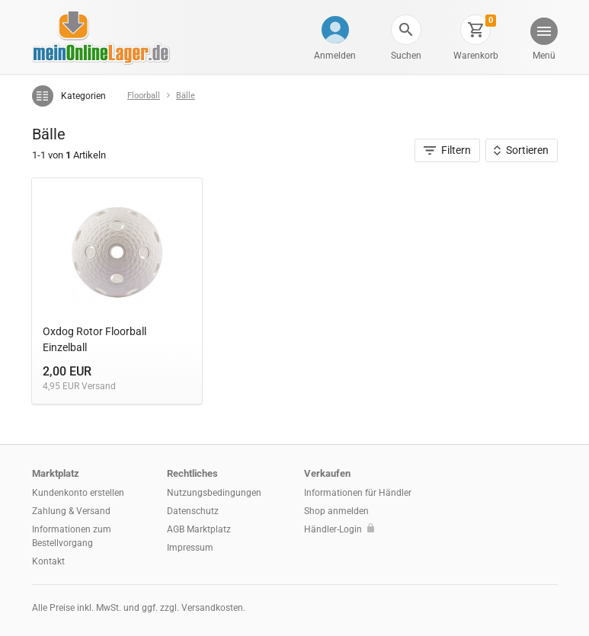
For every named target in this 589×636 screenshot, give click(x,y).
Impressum (190, 547)
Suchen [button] (406, 55)
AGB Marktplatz (199, 529)
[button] (406, 30)
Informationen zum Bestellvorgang (71, 536)
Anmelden (335, 55)
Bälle (185, 96)
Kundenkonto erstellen (78, 492)
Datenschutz (193, 511)
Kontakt (48, 561)
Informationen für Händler (357, 492)
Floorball (143, 96)
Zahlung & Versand (71, 511)
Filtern (448, 150)
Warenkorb (475, 55)
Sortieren (521, 150)
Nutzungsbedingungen (214, 492)
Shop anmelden (336, 511)
